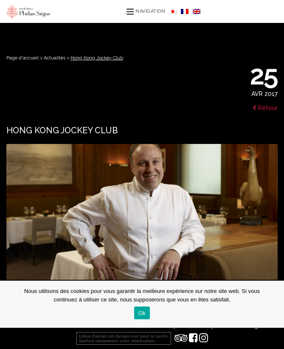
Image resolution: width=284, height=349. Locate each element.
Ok (142, 313)
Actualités (54, 58)
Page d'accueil (22, 58)
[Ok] (273, 304)
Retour (265, 107)
